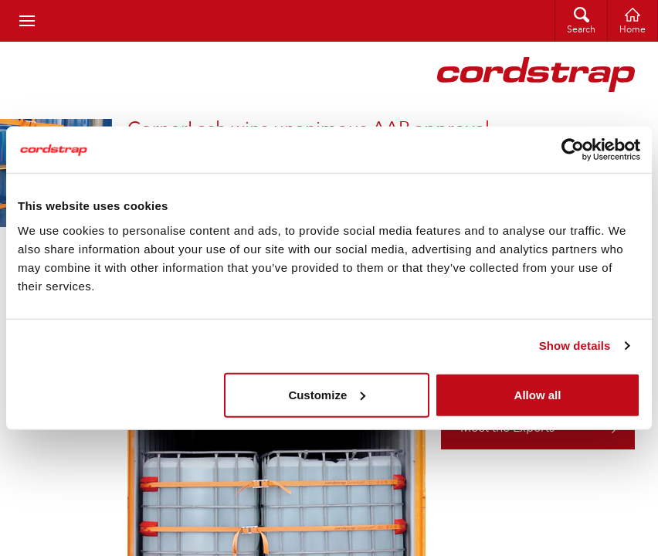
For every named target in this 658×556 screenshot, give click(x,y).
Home (632, 30)
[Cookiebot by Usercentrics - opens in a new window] (572, 149)
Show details (575, 345)
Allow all (537, 394)
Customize (326, 394)
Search (581, 30)
